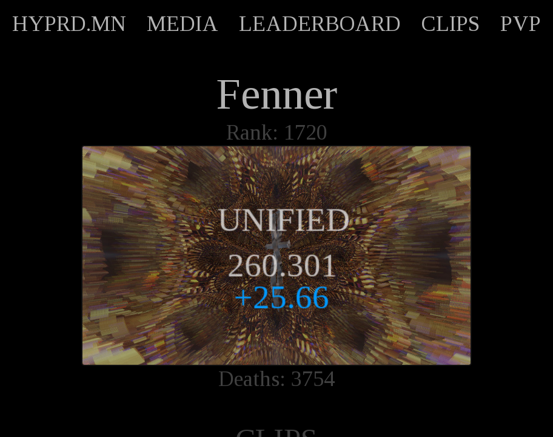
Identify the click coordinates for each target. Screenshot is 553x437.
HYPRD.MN (69, 24)
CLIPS (450, 24)
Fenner (276, 94)
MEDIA (182, 24)
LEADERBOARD (320, 24)
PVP (520, 24)
